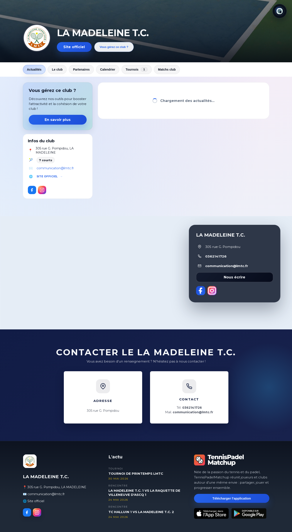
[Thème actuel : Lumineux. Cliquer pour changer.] (279, 11)
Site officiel (74, 47)
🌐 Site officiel (33, 501)
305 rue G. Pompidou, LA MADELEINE (55, 150)
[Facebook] (32, 190)
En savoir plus (58, 120)
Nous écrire (234, 277)
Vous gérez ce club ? (114, 47)
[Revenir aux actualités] (37, 38)
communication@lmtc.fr (55, 168)
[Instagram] (42, 190)
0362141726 (215, 256)
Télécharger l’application (231, 498)
